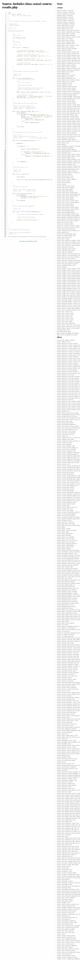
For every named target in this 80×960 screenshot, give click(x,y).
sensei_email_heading (64, 535)
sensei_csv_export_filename (66, 515)
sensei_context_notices (64, 442)
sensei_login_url (62, 739)
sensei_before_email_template (66, 66)
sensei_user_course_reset (65, 313)
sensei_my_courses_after (65, 222)
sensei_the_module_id (64, 919)
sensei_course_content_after (66, 101)
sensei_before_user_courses (66, 81)
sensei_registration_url (65, 856)
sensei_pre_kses (62, 770)
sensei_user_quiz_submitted (66, 323)
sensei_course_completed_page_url (68, 457)
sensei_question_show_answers (66, 785)
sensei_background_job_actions (67, 416)
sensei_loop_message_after (65, 210)
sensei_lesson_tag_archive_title (67, 720)
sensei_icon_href (62, 624)
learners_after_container (65, 20)
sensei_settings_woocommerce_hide (68, 889)
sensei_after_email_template (66, 35)
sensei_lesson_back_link (65, 176)
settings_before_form (64, 331)
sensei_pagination (63, 232)
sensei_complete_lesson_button (67, 86)
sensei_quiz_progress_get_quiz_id (68, 828)
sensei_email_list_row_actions (67, 540)
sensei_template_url (63, 916)
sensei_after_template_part (66, 43)
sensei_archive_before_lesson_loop (68, 58)
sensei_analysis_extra (64, 50)
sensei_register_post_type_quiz (67, 851)
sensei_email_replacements (65, 545)
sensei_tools (61, 934)
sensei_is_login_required (65, 636)
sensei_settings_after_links (66, 265)
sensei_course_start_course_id (67, 507)
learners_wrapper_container (66, 23)
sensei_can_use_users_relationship (68, 428)
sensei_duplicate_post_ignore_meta (68, 525)
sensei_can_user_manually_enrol (67, 429)
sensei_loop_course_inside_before (68, 202)
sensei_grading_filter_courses (67, 598)
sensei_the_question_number (66, 929)
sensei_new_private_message (66, 229)
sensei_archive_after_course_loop (68, 52)
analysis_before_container (65, 12)
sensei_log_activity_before (66, 187)
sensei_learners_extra (64, 174)
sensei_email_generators (65, 533)
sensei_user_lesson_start (65, 320)
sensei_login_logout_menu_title (67, 735)
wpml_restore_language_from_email (68, 333)
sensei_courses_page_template (66, 514)
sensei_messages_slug (64, 744)
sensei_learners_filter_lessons (67, 669)
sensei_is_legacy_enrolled (65, 634)
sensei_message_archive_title (66, 740)
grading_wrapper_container (65, 19)
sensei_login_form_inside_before (67, 196)
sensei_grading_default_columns (67, 593)
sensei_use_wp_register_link (66, 937)
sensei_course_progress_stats (66, 502)
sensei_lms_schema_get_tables (66, 729)
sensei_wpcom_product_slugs (66, 955)
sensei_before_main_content (66, 75)
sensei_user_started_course (66, 950)
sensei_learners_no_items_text (67, 676)
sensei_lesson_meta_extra (65, 177)
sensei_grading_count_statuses (67, 591)
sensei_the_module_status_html (67, 922)
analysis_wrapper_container (66, 14)
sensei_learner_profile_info (66, 164)
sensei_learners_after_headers (67, 171)
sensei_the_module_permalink (66, 921)
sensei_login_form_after (65, 189)
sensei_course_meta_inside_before (68, 118)
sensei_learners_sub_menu (65, 681)
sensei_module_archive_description (68, 745)
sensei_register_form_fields (66, 248)
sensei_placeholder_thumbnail (66, 767)
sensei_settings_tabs (64, 887)
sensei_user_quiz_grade (64, 321)
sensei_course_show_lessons (66, 504)
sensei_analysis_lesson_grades (67, 370)
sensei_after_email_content (66, 33)
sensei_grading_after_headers (66, 149)
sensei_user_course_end (64, 311)
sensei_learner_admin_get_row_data (68, 638)
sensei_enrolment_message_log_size (68, 557)
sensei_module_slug (63, 755)
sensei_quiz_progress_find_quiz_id (68, 826)
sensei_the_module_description (67, 917)
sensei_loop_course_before (65, 199)
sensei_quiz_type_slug (64, 844)
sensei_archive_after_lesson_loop (68, 53)
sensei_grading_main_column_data (67, 603)
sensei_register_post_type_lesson (68, 848)
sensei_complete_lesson (64, 85)
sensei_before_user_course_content (68, 80)
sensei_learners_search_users (66, 679)
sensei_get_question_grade (65, 581)
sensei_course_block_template (66, 449)
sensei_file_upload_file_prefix (67, 568)
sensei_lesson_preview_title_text (68, 700)
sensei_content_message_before (67, 95)
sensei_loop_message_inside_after (68, 214)
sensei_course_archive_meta (66, 100)
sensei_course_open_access (65, 489)
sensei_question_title (64, 787)
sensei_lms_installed (64, 182)
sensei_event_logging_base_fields (68, 558)
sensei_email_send (63, 143)
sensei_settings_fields (64, 884)
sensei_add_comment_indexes (66, 340)
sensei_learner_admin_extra (66, 157)
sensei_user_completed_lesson (66, 939)
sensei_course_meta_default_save (67, 485)
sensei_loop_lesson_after (65, 204)
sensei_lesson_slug (63, 717)
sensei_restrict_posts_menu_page (67, 864)
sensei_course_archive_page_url (67, 447)
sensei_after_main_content (65, 40)
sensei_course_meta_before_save (67, 114)
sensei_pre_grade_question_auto (67, 768)
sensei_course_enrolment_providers (68, 467)
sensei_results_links (64, 866)
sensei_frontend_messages (65, 148)
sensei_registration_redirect (66, 854)
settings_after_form (63, 330)
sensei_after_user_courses (65, 47)
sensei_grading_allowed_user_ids (67, 588)
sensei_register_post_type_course (68, 846)
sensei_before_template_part (66, 78)
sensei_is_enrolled (63, 631)
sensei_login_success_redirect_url (68, 737)
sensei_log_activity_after (65, 186)
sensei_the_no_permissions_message (68, 925)
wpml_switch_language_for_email (67, 335)
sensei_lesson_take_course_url (67, 724)
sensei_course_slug (63, 505)
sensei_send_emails (63, 879)
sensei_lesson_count (63, 691)
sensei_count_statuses (64, 444)
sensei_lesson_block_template (66, 687)
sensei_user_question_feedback (67, 945)
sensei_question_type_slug (65, 788)
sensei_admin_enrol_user (65, 28)
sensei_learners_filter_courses (67, 667)
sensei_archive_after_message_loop (68, 55)
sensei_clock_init (63, 436)
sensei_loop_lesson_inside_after (67, 207)
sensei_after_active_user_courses (68, 30)
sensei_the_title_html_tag (65, 932)
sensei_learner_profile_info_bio (67, 653)
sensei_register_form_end (65, 247)
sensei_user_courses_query (65, 944)
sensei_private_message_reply (66, 234)
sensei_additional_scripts (65, 25)
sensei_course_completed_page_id (67, 454)
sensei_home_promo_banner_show (67, 613)
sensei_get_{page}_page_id (65, 585)
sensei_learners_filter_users (66, 671)
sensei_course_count (63, 464)
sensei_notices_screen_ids (65, 763)
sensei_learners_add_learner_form (68, 169)
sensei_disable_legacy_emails (66, 139)
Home (60, 3)
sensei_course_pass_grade (65, 490)
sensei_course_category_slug (66, 451)
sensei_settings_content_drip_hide (68, 882)
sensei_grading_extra (64, 153)
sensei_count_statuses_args (66, 446)
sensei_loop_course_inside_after (67, 200)
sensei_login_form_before (65, 191)
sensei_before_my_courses (65, 76)
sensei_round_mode (63, 868)
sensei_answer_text (63, 411)
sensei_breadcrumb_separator (66, 424)
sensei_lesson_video (63, 181)
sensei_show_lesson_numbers (66, 897)
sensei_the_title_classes (65, 930)
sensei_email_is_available (65, 537)
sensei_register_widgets (65, 252)
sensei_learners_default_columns (67, 664)
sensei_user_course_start (65, 315)
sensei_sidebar (62, 267)
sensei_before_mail (63, 73)
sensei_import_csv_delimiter (66, 628)
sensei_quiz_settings (64, 835)
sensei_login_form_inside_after (67, 192)
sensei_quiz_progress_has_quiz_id (68, 830)
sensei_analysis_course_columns (67, 343)
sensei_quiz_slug (62, 836)
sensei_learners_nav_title (65, 674)
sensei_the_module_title (65, 924)
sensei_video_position (64, 954)
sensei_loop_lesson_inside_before (68, 209)
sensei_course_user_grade (65, 510)
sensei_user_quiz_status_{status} (68, 949)
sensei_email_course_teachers (66, 530)
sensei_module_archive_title (66, 747)
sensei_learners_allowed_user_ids (68, 662)
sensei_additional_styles (65, 27)
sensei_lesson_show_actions (66, 714)
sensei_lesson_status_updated (66, 179)
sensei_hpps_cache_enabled (65, 623)
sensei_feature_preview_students (67, 565)
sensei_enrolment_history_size (67, 553)
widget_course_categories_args (67, 957)
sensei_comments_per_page (65, 439)
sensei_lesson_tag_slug (64, 722)
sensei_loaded (61, 184)
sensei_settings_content (65, 881)
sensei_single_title (63, 902)
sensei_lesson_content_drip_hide (67, 689)
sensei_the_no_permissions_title (67, 927)
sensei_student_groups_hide (66, 906)
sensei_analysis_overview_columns (68, 378)
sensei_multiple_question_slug (67, 758)
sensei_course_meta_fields (65, 487)
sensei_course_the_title (65, 509)
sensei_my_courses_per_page (66, 760)
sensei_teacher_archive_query (66, 911)
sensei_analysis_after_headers (67, 48)
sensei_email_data (63, 532)
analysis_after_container (65, 10)
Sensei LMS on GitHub (32, 241)
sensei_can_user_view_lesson (66, 431)
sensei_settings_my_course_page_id (68, 886)
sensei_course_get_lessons (65, 472)
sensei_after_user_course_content (68, 45)
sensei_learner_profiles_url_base (68, 657)
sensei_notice (61, 762)
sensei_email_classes (64, 528)
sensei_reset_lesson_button (66, 258)
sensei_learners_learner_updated (67, 672)
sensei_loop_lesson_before (65, 205)
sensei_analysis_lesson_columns (67, 363)
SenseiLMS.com (23, 241)
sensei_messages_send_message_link (68, 742)
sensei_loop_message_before (66, 212)
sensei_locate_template (64, 732)
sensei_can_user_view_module (66, 432)
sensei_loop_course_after (65, 197)
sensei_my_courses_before (65, 224)
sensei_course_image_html (65, 474)
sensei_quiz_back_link (64, 237)
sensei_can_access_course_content (68, 426)
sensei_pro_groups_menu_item (66, 235)
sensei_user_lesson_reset (65, 318)
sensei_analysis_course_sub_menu (67, 356)
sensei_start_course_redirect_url (68, 904)
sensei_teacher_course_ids (65, 912)
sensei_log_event (62, 734)
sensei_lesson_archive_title (66, 686)
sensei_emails (61, 144)
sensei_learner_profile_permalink (68, 656)
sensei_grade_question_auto (66, 586)
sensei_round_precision (64, 869)
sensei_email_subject (64, 548)
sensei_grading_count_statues (66, 590)
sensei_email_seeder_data (65, 547)
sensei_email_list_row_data (66, 542)
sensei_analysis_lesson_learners (67, 371)
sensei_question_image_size (66, 783)
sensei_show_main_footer (65, 899)
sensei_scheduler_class (64, 871)
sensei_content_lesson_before (66, 90)
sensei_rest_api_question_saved (67, 263)
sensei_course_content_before (66, 103)
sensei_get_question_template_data (68, 583)
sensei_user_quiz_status (65, 947)
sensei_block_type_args (64, 421)
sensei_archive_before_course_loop (68, 57)
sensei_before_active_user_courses (68, 62)
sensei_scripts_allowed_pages (66, 873)
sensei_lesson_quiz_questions (66, 712)
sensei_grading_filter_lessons (67, 600)
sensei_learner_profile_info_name (68, 654)
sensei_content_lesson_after (66, 88)
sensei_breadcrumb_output (65, 423)
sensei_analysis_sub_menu (65, 399)
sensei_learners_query (64, 677)
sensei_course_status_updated (66, 133)
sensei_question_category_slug (67, 780)
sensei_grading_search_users (66, 606)
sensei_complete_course (64, 83)
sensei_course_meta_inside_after (67, 116)
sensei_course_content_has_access (68, 462)
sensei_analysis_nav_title (65, 375)
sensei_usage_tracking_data (66, 935)
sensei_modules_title (64, 757)
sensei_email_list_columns (65, 538)
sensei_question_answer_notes (66, 778)
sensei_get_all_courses (64, 578)
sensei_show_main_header (65, 901)
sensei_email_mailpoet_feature (67, 543)
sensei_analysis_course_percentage (68, 353)
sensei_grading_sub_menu (65, 608)
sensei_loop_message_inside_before (68, 215)
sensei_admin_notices (64, 341)
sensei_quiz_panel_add (64, 821)
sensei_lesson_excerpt (64, 696)
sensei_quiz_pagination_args (66, 820)
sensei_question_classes (65, 782)
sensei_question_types (64, 791)
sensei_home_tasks (63, 621)
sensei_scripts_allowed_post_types (68, 876)
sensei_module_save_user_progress (68, 220)
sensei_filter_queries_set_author (68, 573)
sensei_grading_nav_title (65, 605)
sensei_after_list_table (65, 38)
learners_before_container (65, 22)
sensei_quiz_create (63, 239)
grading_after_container (65, 15)
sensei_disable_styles (64, 520)
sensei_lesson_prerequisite (66, 699)
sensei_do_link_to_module (65, 522)
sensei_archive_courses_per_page (67, 413)
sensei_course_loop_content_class (68, 482)
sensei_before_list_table (65, 71)
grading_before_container (65, 17)
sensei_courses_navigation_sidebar (68, 512)
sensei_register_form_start (66, 250)
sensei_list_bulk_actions (65, 725)
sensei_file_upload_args (65, 566)
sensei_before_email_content (66, 65)
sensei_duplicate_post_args (66, 523)
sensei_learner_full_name (65, 643)
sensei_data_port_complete (65, 138)
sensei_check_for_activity (65, 434)
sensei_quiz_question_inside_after (68, 244)
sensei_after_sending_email (66, 42)
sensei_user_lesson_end (64, 316)
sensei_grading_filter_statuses (67, 601)
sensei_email (61, 527)
